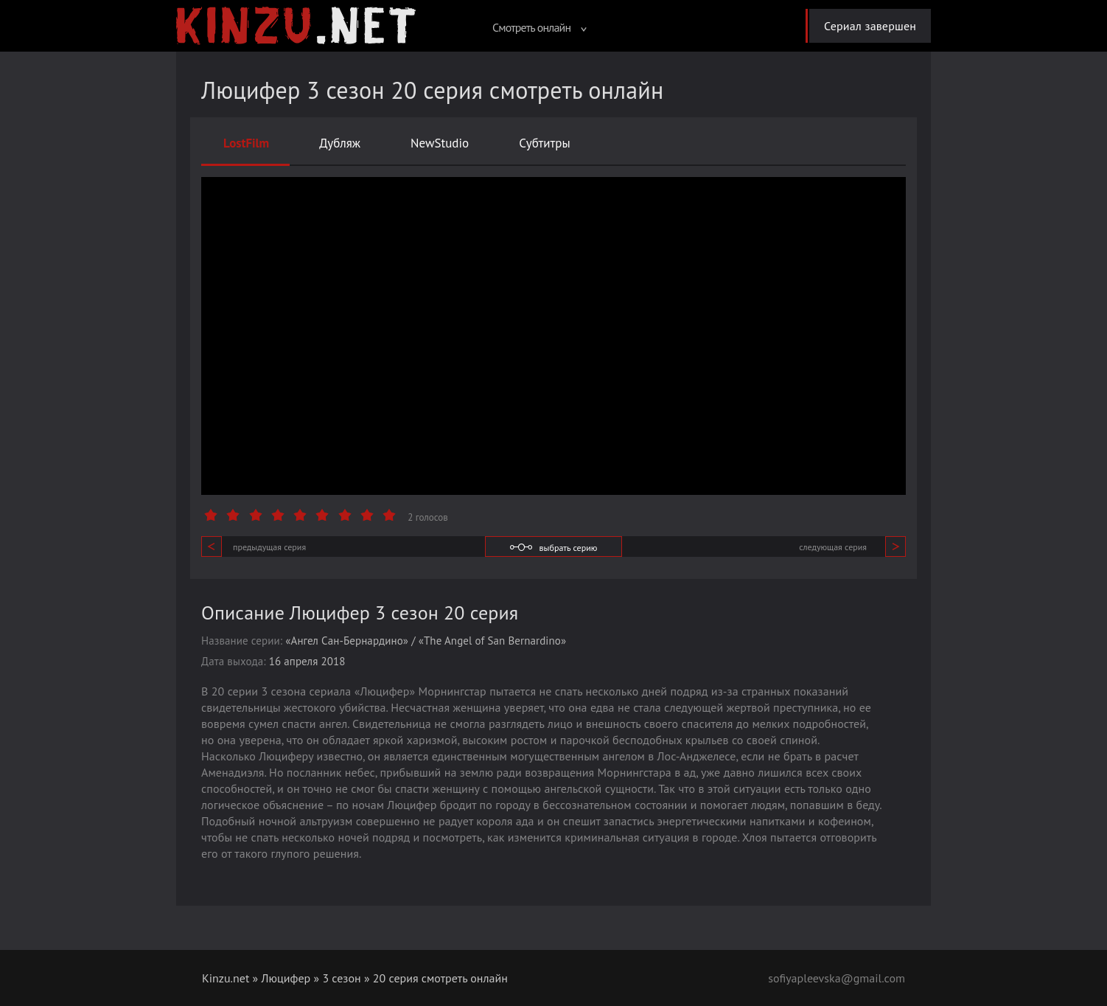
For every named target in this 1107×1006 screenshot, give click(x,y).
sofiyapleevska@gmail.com (836, 978)
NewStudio (440, 143)
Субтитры (544, 143)
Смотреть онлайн (539, 27)
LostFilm (246, 143)
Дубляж (339, 143)
